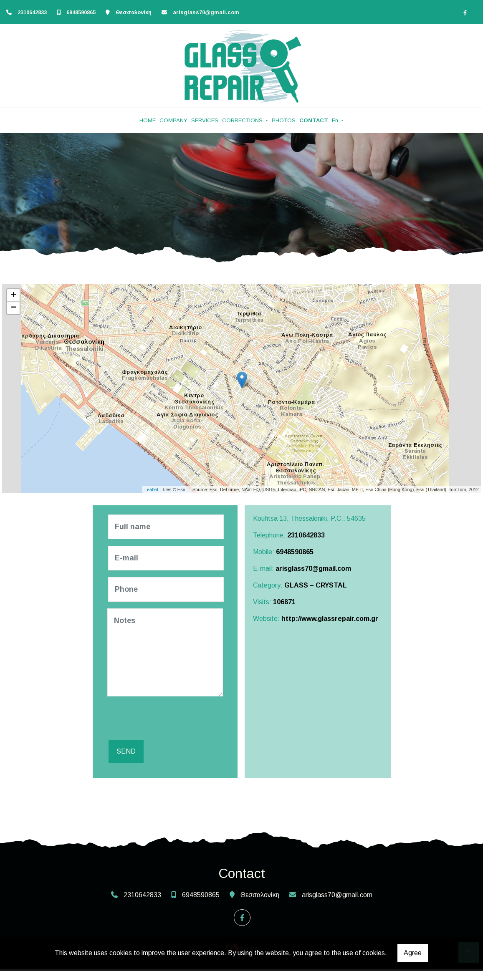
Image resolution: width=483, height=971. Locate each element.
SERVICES (204, 120)
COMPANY (173, 120)
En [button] (336, 120)
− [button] (13, 308)
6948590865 (81, 12)
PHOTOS (284, 120)
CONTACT (313, 120)
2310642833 (33, 12)
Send (124, 753)
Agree (413, 952)
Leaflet (151, 489)
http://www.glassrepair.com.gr (329, 618)
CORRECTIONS (243, 120)
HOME (147, 120)
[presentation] (172, 719)
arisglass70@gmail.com (206, 12)
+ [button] (13, 295)
